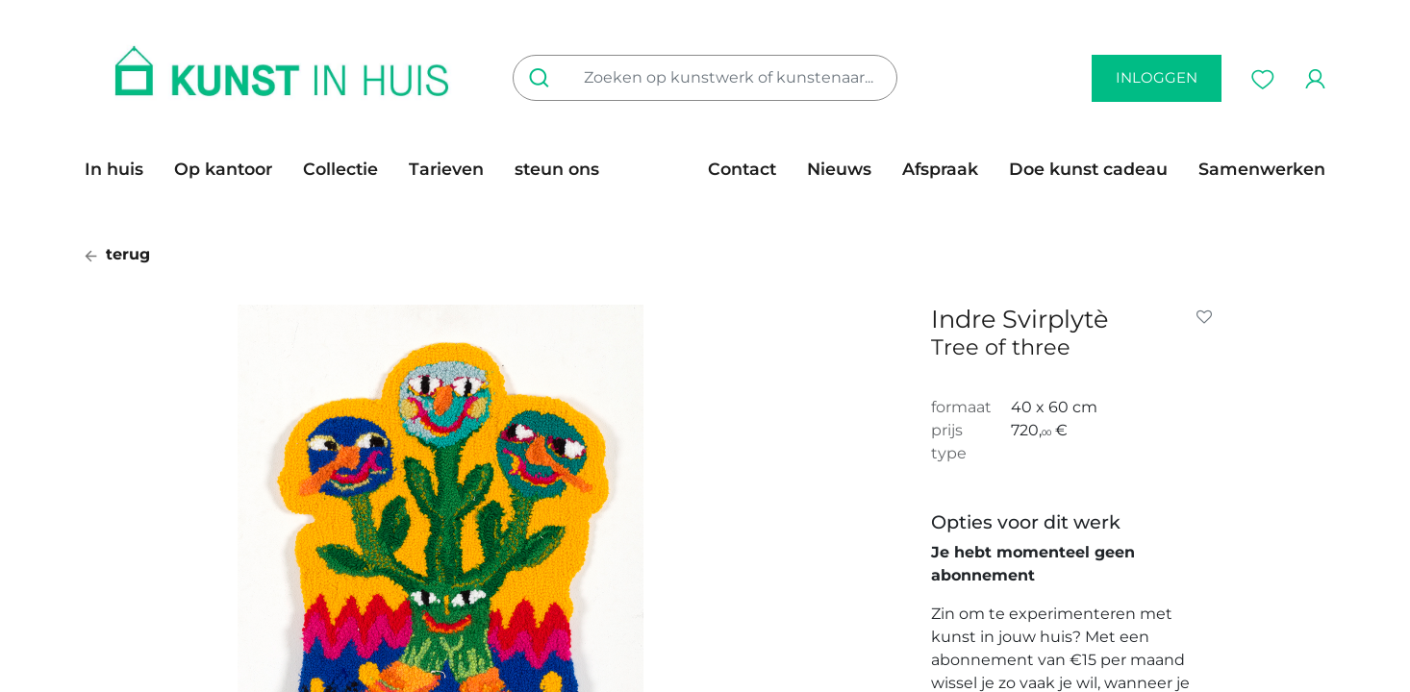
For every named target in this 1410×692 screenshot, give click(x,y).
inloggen (1156, 77)
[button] (1208, 317)
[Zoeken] (543, 78)
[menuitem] (122, 169)
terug (117, 254)
